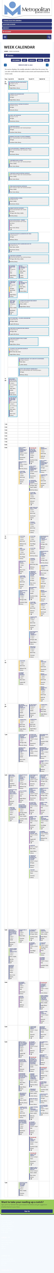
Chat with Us (4, 1244)
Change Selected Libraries (12, 20)
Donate (3, 1265)
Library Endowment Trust (8, 1261)
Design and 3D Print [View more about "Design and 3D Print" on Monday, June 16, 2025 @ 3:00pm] (23, 930)
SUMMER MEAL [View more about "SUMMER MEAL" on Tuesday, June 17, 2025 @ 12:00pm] (33, 719)
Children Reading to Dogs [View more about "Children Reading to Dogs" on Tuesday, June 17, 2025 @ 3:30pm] (33, 943)
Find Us (3, 1248)
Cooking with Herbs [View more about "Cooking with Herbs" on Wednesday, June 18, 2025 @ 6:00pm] (44, 1042)
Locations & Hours (9, 24)
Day (46, 60)
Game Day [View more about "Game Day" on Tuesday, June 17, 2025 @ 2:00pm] (32, 845)
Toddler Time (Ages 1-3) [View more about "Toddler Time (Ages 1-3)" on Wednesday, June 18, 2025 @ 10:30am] (44, 604)
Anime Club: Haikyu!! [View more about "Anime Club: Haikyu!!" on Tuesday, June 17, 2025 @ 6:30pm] (33, 1155)
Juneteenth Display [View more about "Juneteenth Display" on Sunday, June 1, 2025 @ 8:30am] (15, 126)
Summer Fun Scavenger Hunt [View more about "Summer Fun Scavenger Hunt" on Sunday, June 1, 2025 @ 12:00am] (17, 94)
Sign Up (27, 1211)
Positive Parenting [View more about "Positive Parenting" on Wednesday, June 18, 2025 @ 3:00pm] (43, 930)
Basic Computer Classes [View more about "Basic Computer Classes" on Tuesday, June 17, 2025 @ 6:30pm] (32, 1139)
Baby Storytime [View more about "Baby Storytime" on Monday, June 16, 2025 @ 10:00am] (22, 549)
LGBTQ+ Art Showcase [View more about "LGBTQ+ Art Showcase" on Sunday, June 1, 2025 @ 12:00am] (15, 115)
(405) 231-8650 (9, 1240)
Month (32, 60)
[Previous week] (5, 65)
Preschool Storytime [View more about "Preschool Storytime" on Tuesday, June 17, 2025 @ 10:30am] (33, 647)
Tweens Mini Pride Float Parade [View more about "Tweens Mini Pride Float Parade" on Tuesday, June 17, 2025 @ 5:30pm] (33, 1027)
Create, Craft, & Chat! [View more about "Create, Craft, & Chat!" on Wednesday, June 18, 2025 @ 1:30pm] (44, 761)
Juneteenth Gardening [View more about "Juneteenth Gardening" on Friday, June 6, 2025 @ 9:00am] (15, 255)
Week (40, 60)
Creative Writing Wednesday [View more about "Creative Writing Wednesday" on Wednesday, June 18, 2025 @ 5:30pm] (43, 1027)
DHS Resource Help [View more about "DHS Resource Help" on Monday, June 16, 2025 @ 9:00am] (23, 462)
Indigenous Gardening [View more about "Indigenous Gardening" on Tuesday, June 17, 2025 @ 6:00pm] (33, 1089)
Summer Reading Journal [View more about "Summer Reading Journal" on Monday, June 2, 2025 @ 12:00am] (16, 198)
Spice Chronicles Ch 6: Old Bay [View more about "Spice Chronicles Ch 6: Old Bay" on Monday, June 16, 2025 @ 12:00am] (23, 267)
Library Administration (7, 1222)
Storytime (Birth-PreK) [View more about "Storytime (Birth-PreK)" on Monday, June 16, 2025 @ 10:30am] (23, 576)
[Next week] (47, 65)
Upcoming (16, 60)
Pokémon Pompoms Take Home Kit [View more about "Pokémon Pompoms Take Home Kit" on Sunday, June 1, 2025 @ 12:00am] (18, 82)
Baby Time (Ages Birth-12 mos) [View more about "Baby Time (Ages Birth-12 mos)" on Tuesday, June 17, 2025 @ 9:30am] (34, 508)
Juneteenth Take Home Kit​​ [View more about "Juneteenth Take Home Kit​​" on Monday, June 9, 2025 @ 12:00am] (13, 282)
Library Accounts (6, 1220)
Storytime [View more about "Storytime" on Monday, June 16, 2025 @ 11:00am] (22, 660)
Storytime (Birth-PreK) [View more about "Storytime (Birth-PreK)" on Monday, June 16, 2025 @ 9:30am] (23, 472)
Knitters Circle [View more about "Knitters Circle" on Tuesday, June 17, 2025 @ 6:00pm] (34, 1098)
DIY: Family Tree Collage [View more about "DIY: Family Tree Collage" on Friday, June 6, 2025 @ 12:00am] (13, 379)
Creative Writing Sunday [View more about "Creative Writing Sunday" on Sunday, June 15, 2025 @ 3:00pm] (12, 966)
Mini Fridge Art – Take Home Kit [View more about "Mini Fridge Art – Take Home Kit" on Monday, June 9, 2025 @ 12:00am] (12, 301)
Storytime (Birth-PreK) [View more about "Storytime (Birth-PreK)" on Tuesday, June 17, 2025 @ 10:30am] (33, 603)
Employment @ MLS (7, 1230)
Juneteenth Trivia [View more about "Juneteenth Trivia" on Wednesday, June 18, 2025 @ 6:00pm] (44, 1069)
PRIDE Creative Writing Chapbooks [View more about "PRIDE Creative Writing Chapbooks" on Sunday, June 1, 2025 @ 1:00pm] (18, 186)
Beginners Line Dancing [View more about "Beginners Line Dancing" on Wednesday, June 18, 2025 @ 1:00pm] (44, 735)
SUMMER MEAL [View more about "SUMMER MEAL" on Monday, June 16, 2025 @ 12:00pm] (23, 719)
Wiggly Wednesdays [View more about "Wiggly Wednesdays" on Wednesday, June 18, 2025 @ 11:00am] (44, 674)
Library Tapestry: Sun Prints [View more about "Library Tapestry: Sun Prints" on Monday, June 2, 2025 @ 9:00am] (17, 208)
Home (6, 51)
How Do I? (6, 28)
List (24, 60)
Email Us (3, 1246)
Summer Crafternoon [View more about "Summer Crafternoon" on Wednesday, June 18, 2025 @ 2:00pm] (44, 832)
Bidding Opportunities (7, 1226)
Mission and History (6, 1224)
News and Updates (6, 1228)
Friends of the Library (7, 1259)
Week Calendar (14, 51)
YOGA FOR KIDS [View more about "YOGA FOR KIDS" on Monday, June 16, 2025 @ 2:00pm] (23, 791)
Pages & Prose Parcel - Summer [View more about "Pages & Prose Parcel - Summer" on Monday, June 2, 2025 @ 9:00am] (17, 220)
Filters (11, 56)
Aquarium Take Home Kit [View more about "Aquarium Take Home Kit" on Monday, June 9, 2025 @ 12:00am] (12, 267)
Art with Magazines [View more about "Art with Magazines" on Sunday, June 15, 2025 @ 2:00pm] (12, 775)
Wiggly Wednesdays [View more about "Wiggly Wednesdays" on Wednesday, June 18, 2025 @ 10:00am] (44, 578)
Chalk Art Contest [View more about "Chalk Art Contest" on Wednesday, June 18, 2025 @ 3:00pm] (43, 943)
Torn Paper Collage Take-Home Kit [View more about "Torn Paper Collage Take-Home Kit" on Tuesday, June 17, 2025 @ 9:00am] (33, 481)
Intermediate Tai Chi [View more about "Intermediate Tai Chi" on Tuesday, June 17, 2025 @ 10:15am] (33, 588)
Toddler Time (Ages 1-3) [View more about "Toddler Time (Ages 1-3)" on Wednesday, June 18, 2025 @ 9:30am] (44, 475)
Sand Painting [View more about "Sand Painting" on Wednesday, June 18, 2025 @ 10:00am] (44, 565)
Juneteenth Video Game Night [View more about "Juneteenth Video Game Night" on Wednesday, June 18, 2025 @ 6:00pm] (44, 1082)
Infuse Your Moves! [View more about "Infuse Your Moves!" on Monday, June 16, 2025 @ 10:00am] (23, 562)
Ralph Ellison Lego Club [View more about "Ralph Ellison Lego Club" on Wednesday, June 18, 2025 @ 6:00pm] (44, 1094)
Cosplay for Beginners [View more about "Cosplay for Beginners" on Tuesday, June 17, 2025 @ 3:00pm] (33, 930)
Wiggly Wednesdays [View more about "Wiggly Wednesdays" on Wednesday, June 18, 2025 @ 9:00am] (44, 448)
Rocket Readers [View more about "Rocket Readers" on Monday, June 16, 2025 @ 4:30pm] (22, 997)
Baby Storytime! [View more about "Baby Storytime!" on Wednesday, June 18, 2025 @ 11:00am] (43, 661)
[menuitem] (27, 24)
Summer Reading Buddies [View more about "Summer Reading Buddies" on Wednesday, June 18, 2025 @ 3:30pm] (43, 958)
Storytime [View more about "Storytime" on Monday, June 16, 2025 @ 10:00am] (22, 536)
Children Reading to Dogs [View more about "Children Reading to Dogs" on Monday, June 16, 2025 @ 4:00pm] (22, 983)
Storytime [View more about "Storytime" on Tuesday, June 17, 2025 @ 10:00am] (32, 536)
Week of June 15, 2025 (25, 65)
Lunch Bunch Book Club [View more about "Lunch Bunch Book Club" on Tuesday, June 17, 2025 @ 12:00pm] (33, 705)
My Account (7, 32)
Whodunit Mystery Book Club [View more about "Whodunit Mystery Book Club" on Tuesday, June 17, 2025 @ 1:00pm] (33, 748)
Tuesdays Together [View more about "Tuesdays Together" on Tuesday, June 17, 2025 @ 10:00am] (32, 559)
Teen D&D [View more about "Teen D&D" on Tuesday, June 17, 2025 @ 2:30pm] (32, 870)
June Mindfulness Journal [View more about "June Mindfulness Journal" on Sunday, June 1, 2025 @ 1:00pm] (16, 160)
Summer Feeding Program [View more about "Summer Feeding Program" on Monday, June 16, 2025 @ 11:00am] (22, 673)
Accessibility (4, 1232)
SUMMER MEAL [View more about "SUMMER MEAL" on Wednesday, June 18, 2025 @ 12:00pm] (44, 704)
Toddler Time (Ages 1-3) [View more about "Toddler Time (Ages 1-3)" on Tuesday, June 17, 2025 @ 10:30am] (33, 617)
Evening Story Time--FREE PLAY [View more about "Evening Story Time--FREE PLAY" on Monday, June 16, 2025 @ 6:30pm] (23, 1107)
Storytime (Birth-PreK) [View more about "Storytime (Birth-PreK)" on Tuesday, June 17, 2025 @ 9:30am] (33, 493)
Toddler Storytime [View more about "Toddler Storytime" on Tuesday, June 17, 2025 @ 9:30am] (32, 522)
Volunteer (4, 1263)
